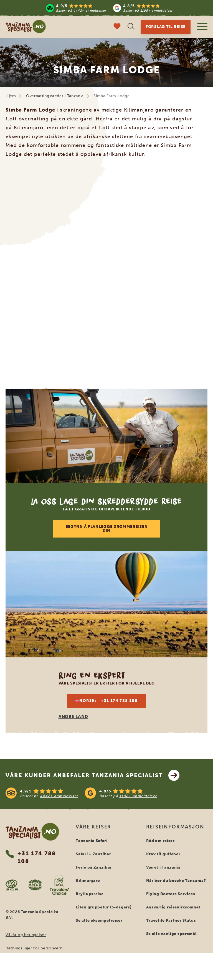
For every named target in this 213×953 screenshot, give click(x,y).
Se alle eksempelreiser (99, 920)
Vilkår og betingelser (26, 935)
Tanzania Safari (92, 840)
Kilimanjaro (88, 880)
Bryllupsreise (89, 894)
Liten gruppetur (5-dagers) (103, 907)
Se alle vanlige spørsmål (171, 933)
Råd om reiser (160, 840)
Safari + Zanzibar (93, 854)
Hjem (11, 96)
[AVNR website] (35, 885)
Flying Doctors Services (170, 894)
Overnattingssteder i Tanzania (54, 96)
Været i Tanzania (163, 867)
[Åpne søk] (131, 27)
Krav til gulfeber (163, 854)
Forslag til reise (166, 26)
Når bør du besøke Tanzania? (176, 880)
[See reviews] (106, 793)
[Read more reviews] (109, 7)
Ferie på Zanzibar (94, 867)
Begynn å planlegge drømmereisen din (106, 528)
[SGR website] (12, 885)
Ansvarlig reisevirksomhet (173, 907)
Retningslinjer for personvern (34, 948)
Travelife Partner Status (171, 920)
